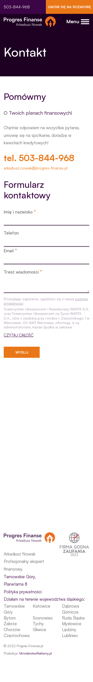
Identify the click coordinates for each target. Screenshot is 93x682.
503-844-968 (17, 6)
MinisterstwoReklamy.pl (35, 653)
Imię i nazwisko (20, 212)
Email (10, 250)
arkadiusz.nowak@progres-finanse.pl (35, 168)
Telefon (11, 232)
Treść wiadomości (23, 272)
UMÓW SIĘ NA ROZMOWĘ (69, 7)
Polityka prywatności (23, 591)
